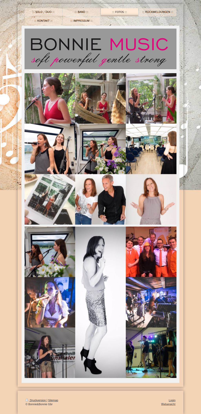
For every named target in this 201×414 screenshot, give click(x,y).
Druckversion (36, 400)
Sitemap (53, 400)
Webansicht (168, 404)
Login (172, 400)
